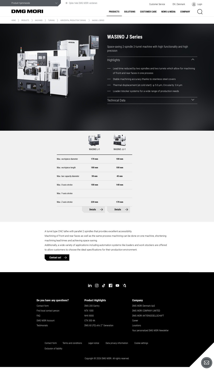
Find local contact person (48, 310)
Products (114, 11)
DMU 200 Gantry (91, 306)
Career (135, 320)
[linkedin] (90, 285)
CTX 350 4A (89, 320)
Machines (38, 20)
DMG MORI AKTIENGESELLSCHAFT (148, 315)
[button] (157, 4)
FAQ (38, 315)
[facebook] (110, 285)
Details (92, 209)
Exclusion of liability (53, 348)
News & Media (168, 11)
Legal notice (93, 343)
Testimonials (42, 325)
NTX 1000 (88, 310)
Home (13, 20)
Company (185, 11)
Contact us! (55, 257)
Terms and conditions (72, 343)
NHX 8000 (89, 315)
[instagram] (97, 285)
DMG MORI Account (46, 320)
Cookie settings (141, 343)
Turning (51, 20)
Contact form (43, 306)
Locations (136, 325)
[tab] (152, 60)
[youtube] (117, 285)
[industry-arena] (124, 285)
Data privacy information (117, 343)
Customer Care (148, 11)
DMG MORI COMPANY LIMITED (146, 310)
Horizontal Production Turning (73, 20)
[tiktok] (103, 285)
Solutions (129, 11)
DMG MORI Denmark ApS (143, 306)
